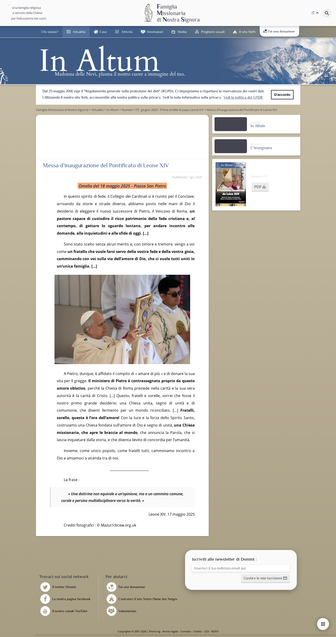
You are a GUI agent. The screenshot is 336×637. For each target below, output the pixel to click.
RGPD (214, 631)
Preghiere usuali (213, 32)
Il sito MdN (247, 32)
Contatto (185, 631)
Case (103, 32)
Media (182, 32)
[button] (260, 187)
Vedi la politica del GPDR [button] (243, 97)
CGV (206, 631)
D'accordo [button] (282, 95)
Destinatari (155, 32)
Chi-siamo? (49, 32)
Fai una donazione (279, 31)
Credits (197, 631)
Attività (126, 32)
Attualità (79, 32)
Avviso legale (170, 631)
